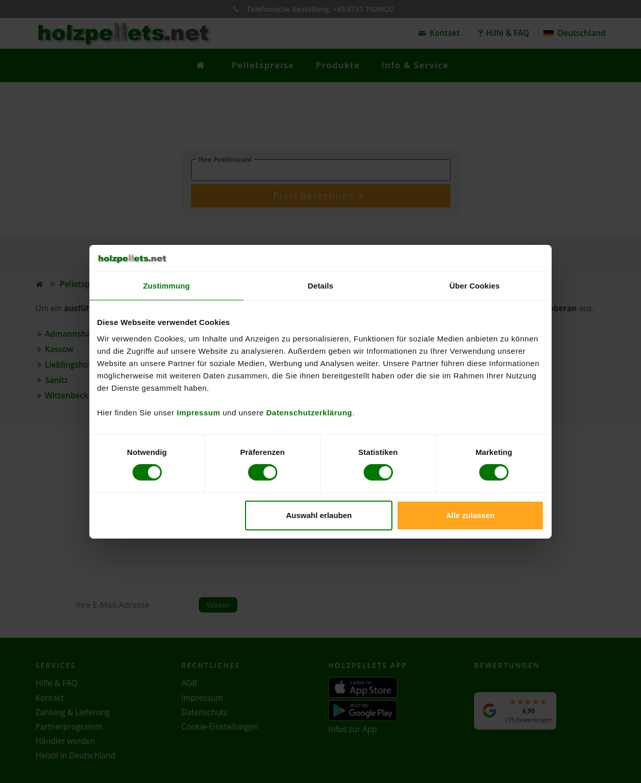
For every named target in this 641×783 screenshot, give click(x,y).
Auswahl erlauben (319, 515)
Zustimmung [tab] (166, 285)
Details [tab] (320, 285)
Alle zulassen (470, 515)
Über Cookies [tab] (474, 285)
